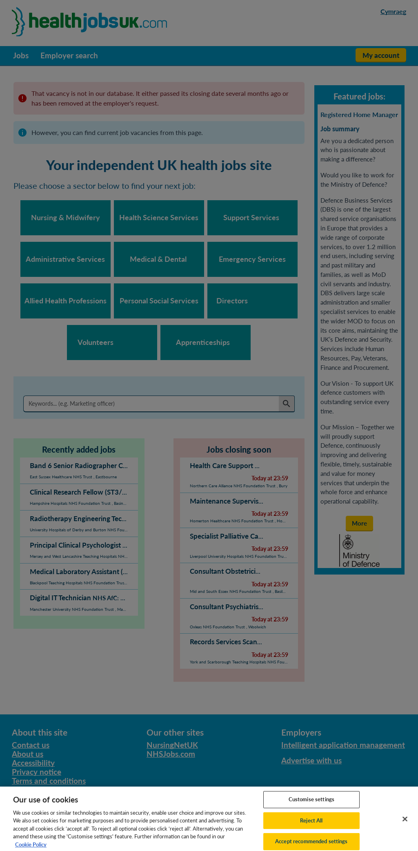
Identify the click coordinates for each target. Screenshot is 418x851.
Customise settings (311, 803)
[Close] (405, 824)
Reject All (311, 825)
